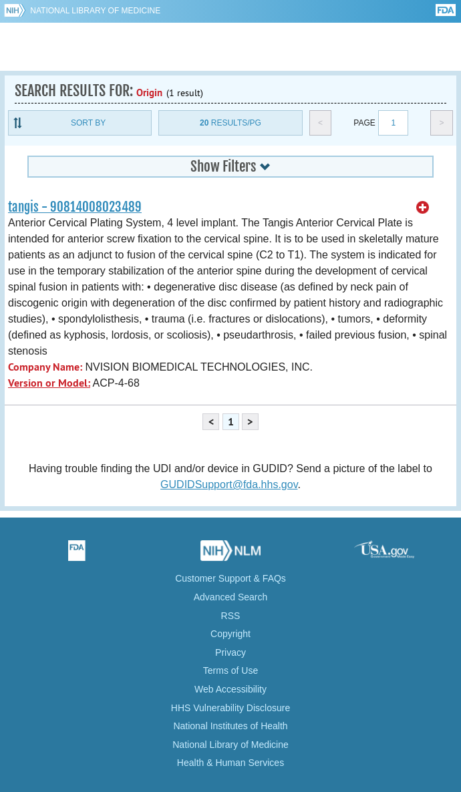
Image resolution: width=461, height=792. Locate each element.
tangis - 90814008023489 (75, 207)
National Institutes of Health (230, 726)
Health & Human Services (230, 762)
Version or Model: (49, 383)
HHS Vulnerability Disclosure (230, 708)
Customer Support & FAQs (230, 578)
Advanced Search (231, 597)
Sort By (88, 123)
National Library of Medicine (95, 10)
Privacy (230, 652)
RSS (231, 615)
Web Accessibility (230, 689)
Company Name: (45, 367)
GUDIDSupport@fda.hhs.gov (228, 484)
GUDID (231, 46)
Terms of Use (230, 670)
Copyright (230, 633)
